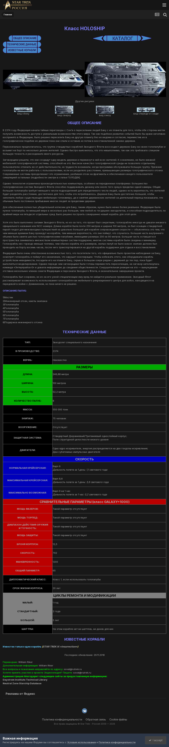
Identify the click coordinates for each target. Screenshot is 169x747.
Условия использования (81, 742)
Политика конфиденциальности (62, 719)
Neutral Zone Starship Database (22, 683)
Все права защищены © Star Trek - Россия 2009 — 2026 (84, 723)
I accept (155, 740)
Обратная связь (96, 719)
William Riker (25, 662)
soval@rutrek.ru (73, 669)
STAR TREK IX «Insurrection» (60, 646)
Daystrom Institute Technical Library (25, 679)
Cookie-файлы (118, 719)
